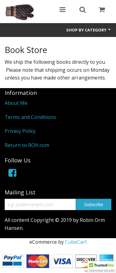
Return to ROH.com (27, 145)
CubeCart (76, 241)
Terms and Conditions (30, 117)
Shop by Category (88, 30)
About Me (16, 103)
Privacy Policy (20, 131)
